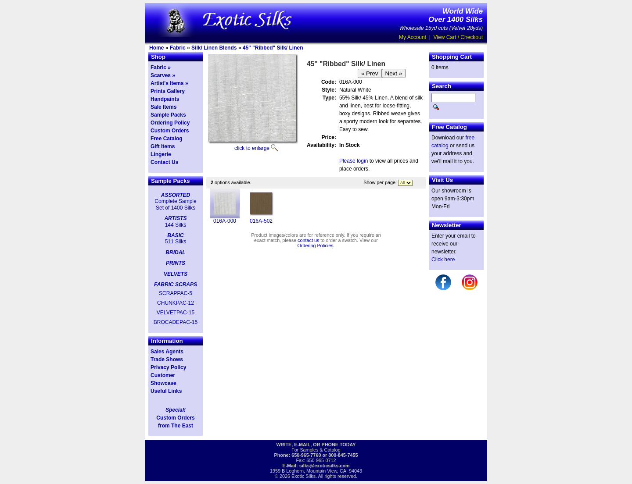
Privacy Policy (168, 367)
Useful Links (166, 391)
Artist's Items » (169, 83)
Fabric (178, 48)
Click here (443, 259)
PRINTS (175, 263)
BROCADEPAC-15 (176, 322)
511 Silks (176, 241)
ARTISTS (175, 218)
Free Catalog (167, 138)
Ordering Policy (170, 123)
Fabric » (161, 67)
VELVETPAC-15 (175, 313)
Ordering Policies (315, 245)
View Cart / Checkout (458, 37)
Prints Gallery (168, 91)
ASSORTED (175, 195)
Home (156, 48)
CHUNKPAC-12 (175, 303)
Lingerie (161, 154)
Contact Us (164, 162)
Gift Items (163, 146)
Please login (353, 161)
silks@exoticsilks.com (324, 465)
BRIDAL (175, 252)
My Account (412, 37)
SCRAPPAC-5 (175, 293)
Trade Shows (167, 359)
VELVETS (175, 274)
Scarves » (163, 75)
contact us (308, 240)
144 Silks (176, 225)
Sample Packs (168, 115)
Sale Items (163, 107)
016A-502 (261, 221)
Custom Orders (170, 131)
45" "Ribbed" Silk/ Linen (273, 48)
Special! (175, 410)
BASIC (175, 235)
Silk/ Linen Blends (214, 48)
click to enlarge (251, 148)
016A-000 (224, 221)
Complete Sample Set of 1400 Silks (175, 204)
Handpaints (165, 99)
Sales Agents (167, 352)
